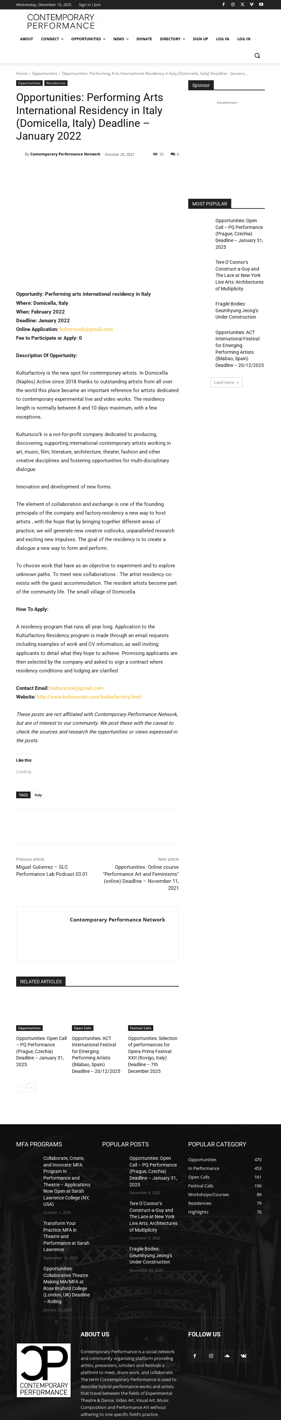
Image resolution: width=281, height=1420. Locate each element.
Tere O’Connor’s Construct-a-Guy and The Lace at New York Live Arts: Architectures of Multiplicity (239, 262)
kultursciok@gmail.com (86, 329)
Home (22, 73)
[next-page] (31, 1076)
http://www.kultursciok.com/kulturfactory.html (89, 697)
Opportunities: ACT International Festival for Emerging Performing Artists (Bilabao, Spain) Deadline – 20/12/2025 (94, 1049)
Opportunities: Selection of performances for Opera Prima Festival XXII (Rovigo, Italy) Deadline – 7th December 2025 (153, 1049)
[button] (257, 55)
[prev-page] (20, 1076)
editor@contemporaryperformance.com (121, 1383)
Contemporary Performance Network (65, 153)
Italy (38, 794)
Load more (226, 353)
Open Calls (82, 1028)
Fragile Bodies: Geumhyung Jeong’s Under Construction (239, 294)
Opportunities (44, 73)
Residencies (56, 83)
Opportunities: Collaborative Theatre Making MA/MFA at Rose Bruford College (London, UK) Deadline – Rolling (65, 1239)
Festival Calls (140, 1028)
